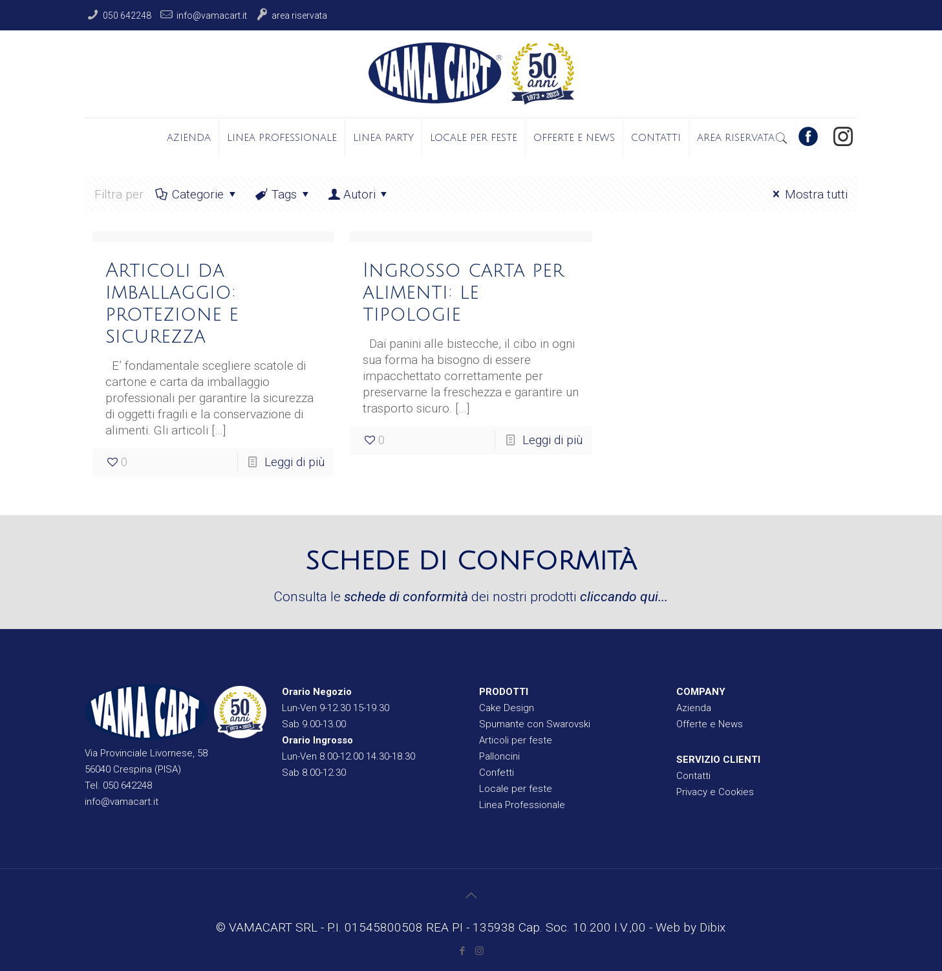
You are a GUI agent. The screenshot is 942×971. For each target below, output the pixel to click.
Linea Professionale (522, 805)
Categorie (197, 194)
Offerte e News (709, 724)
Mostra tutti (808, 194)
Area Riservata (299, 15)
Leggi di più (294, 461)
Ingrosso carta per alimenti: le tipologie (463, 292)
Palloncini (499, 756)
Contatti (693, 776)
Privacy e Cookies (715, 792)
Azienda (693, 708)
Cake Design (506, 708)
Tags (283, 194)
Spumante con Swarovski (534, 724)
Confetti (496, 772)
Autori (359, 194)
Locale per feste (515, 789)
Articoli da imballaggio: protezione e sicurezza (172, 303)
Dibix (712, 927)
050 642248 (127, 15)
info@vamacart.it (212, 15)
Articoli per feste (515, 740)
